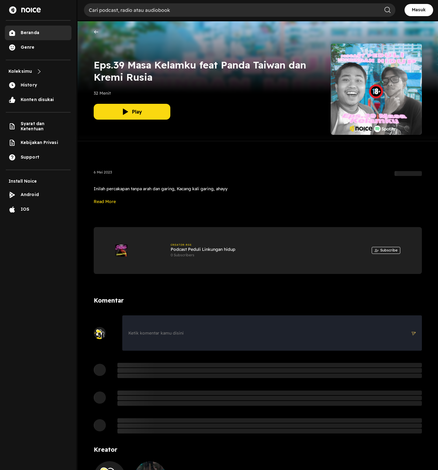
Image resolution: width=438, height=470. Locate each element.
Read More (105, 201)
